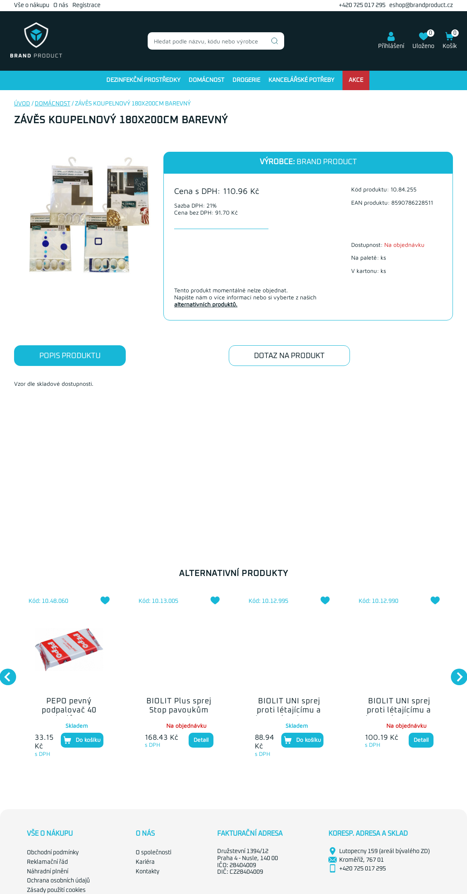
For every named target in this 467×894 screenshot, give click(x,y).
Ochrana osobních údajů (58, 881)
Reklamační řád (47, 862)
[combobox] (216, 41)
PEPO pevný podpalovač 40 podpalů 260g (69, 710)
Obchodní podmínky (53, 853)
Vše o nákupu (31, 5)
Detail (201, 739)
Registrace (86, 5)
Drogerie (246, 80)
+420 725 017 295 (362, 5)
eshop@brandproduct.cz (421, 5)
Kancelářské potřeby (301, 80)
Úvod (22, 104)
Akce (356, 80)
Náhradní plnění (47, 872)
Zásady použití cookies (56, 890)
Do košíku (82, 740)
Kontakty (147, 872)
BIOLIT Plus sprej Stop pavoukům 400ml (178, 710)
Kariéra (145, 862)
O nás (60, 5)
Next (455, 673)
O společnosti (153, 853)
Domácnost (206, 80)
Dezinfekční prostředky (143, 80)
